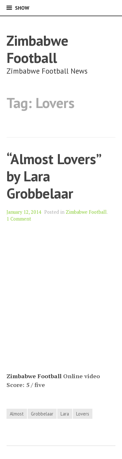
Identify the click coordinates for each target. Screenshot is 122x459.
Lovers (82, 414)
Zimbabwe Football (37, 49)
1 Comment (19, 219)
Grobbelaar (42, 414)
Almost (17, 414)
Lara (65, 414)
